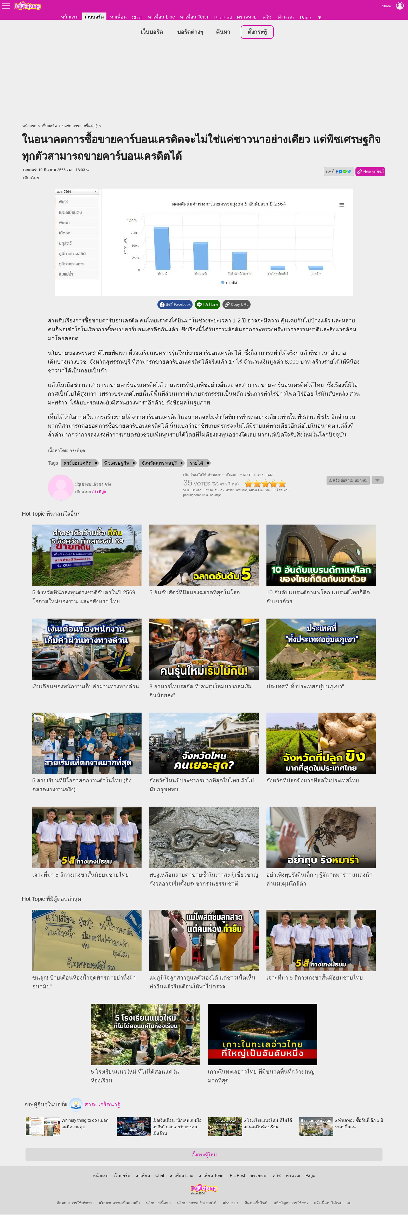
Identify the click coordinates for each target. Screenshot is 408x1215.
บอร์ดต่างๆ (190, 32)
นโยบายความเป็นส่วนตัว (119, 1203)
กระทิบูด (99, 492)
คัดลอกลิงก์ (370, 172)
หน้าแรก (70, 17)
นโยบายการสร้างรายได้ (196, 1203)
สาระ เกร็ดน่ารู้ (94, 1105)
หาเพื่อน (118, 17)
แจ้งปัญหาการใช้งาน (291, 1203)
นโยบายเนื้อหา (158, 1203)
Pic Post (223, 17)
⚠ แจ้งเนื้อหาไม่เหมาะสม (348, 481)
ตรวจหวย (247, 17)
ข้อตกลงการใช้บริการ (74, 1203)
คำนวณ (286, 17)
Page (305, 17)
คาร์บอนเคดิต (77, 463)
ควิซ (267, 17)
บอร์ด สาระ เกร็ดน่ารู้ (79, 126)
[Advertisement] (204, 82)
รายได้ (196, 463)
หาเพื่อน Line (161, 17)
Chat (136, 17)
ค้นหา (223, 32)
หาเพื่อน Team (195, 17)
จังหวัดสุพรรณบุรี (159, 463)
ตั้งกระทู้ (257, 32)
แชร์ (339, 172)
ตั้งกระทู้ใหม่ (204, 1155)
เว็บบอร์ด (94, 17)
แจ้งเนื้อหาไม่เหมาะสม (333, 1203)
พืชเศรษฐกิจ (116, 463)
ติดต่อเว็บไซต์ (256, 1203)
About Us (230, 1203)
